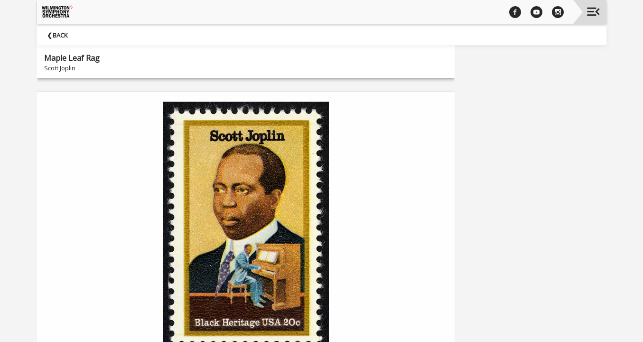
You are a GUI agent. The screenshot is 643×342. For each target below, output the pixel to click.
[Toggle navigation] (593, 11)
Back (60, 35)
